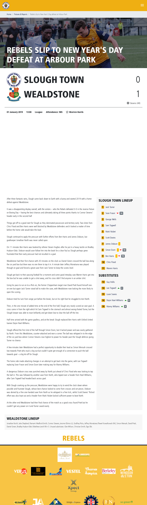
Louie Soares (112, 294)
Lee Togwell (111, 288)
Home (9, 14)
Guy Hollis (111, 282)
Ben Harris (110, 256)
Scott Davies (111, 237)
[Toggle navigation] (142, 5)
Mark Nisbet (111, 231)
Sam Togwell (111, 225)
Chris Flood (111, 262)
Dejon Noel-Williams (115, 300)
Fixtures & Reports (20, 14)
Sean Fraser (110, 213)
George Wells (111, 219)
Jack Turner (110, 207)
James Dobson (111, 243)
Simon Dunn (110, 249)
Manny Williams (113, 306)
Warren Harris (112, 268)
